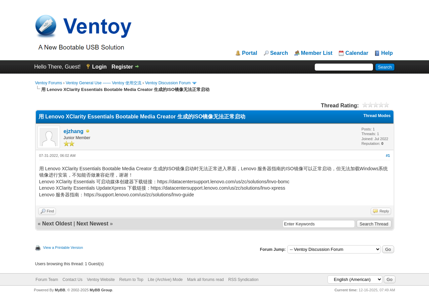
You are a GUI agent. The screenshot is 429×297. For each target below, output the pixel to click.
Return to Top (131, 279)
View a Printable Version (63, 247)
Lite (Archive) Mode (165, 279)
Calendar (356, 53)
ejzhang (74, 131)
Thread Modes (376, 115)
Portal (249, 53)
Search (279, 53)
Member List (316, 53)
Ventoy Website (101, 279)
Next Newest (92, 223)
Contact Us (72, 279)
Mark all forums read (205, 279)
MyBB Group (101, 290)
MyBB (60, 290)
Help (387, 53)
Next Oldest (57, 223)
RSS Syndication (243, 279)
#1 (388, 156)
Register (122, 67)
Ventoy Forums (48, 83)
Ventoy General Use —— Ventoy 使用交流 (103, 83)
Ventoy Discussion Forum (168, 83)
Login (99, 67)
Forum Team (47, 279)
